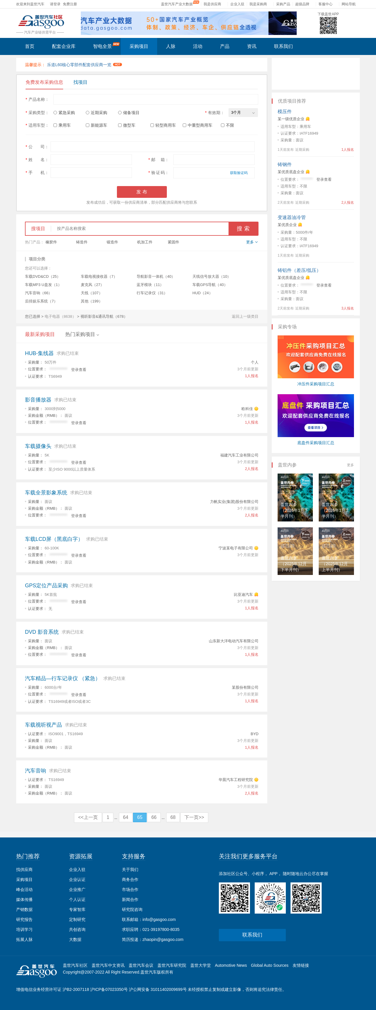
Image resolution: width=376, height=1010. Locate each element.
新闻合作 (130, 899)
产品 (224, 46)
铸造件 (82, 242)
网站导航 (349, 4)
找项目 (80, 82)
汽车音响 (35, 771)
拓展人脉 (24, 939)
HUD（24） (202, 293)
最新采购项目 (40, 334)
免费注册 (70, 4)
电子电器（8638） (60, 316)
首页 (29, 46)
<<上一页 (88, 817)
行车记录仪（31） (152, 293)
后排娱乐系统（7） (41, 301)
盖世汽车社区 (75, 965)
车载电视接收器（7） (99, 276)
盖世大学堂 (200, 965)
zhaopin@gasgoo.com (163, 939)
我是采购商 (258, 4)
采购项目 (139, 46)
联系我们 (283, 46)
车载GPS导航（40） (210, 284)
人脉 (170, 46)
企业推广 (77, 889)
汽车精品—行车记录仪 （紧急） (62, 678)
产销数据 (24, 909)
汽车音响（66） (38, 293)
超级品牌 (302, 4)
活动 (197, 46)
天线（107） (92, 293)
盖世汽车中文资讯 (108, 965)
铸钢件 (285, 164)
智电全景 (106, 45)
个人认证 (77, 899)
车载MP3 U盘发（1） (43, 284)
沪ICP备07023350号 (109, 989)
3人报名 (347, 308)
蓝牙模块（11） (150, 284)
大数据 (75, 939)
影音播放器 (38, 400)
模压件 (285, 111)
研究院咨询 (132, 909)
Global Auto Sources (269, 965)
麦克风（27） (92, 284)
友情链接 (301, 965)
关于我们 (130, 869)
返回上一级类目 (245, 316)
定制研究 (77, 919)
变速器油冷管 (292, 217)
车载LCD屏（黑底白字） (54, 539)
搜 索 (243, 228)
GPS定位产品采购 (46, 585)
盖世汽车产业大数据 (177, 4)
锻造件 (112, 242)
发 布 (141, 191)
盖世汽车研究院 (171, 965)
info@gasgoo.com (159, 919)
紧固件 (173, 242)
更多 (350, 465)
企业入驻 (237, 4)
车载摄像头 (38, 446)
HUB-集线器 (39, 353)
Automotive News (231, 965)
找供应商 (24, 869)
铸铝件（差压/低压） (299, 270)
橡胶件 (51, 242)
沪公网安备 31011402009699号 (158, 989)
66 (154, 817)
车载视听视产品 (43, 725)
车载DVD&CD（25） (43, 276)
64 (125, 817)
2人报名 (251, 468)
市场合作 (130, 889)
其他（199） (92, 301)
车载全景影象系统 (46, 493)
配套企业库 (63, 46)
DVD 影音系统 (42, 632)
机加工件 (144, 242)
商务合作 (130, 879)
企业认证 (77, 879)
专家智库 (77, 909)
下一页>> (194, 817)
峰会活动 (24, 889)
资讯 (251, 46)
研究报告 (24, 919)
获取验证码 (239, 173)
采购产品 (283, 4)
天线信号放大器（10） (211, 276)
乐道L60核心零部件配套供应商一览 (84, 64)
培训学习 (24, 929)
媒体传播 (24, 899)
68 (173, 817)
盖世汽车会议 (141, 965)
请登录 (55, 4)
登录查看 (78, 369)
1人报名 (251, 376)
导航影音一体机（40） (156, 276)
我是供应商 (212, 4)
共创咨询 (77, 929)
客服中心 (325, 4)
